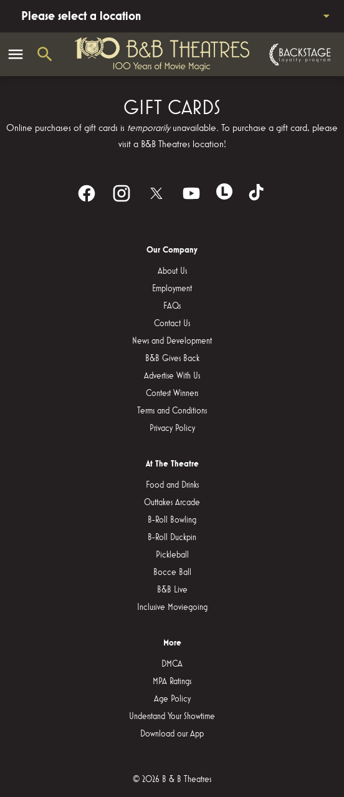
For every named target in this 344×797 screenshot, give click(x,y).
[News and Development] (172, 341)
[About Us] (172, 271)
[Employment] (172, 288)
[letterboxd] (224, 191)
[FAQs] (172, 306)
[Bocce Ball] (172, 572)
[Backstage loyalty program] (298, 54)
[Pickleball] (172, 555)
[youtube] (191, 193)
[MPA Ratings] (172, 681)
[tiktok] (257, 193)
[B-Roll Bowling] (172, 520)
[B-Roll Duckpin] (172, 537)
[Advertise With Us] (172, 376)
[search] (45, 54)
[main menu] (15, 54)
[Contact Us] (172, 323)
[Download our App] (172, 734)
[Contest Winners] (172, 393)
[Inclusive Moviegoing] (172, 607)
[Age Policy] (172, 699)
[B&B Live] (172, 590)
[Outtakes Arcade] (172, 502)
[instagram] (121, 193)
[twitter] (156, 193)
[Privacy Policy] (172, 428)
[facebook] (87, 193)
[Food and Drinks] (172, 485)
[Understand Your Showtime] (172, 716)
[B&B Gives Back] (172, 358)
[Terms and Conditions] (172, 411)
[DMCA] (172, 664)
